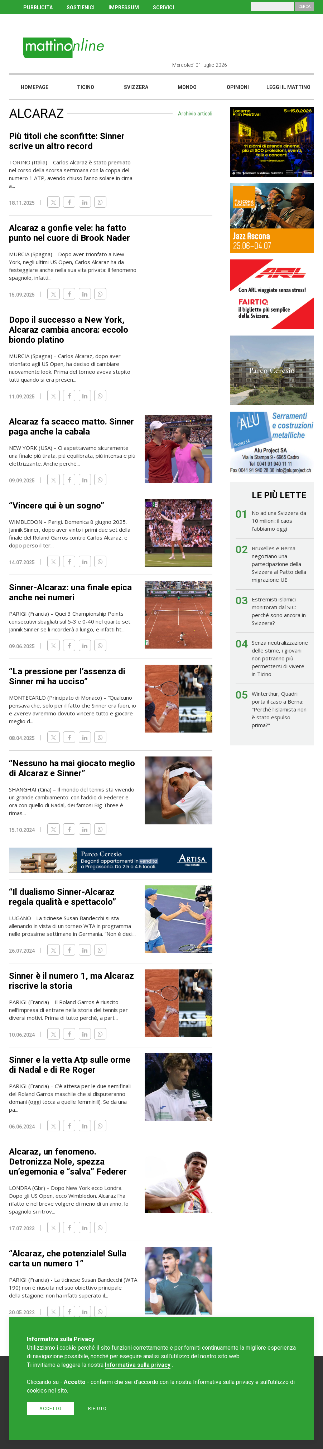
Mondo (187, 87)
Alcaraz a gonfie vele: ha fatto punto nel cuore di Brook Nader (69, 233)
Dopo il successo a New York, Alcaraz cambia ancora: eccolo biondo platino (68, 330)
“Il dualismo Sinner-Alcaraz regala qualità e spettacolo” (62, 897)
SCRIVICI (163, 7)
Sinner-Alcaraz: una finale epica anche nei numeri (70, 592)
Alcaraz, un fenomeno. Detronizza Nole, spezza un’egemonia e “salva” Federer (68, 1162)
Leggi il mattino (288, 87)
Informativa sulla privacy (137, 1364)
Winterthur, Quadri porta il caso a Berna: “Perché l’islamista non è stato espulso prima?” (279, 709)
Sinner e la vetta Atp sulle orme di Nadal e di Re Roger (69, 1065)
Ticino (85, 87)
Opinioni (238, 87)
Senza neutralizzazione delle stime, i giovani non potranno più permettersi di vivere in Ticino (280, 658)
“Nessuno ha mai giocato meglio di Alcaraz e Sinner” (72, 768)
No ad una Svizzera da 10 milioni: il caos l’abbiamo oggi (279, 520)
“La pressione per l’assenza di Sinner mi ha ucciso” (67, 676)
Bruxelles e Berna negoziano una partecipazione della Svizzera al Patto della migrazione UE (279, 564)
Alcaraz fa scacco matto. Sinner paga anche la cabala (71, 427)
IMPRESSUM (124, 7)
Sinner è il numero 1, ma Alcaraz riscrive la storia (71, 981)
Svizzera (136, 87)
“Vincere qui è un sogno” (56, 506)
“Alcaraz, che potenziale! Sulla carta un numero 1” (67, 1259)
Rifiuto (97, 1408)
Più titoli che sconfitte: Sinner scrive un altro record (67, 141)
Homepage (34, 87)
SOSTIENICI (81, 7)
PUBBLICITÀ (38, 7)
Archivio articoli (195, 113)
